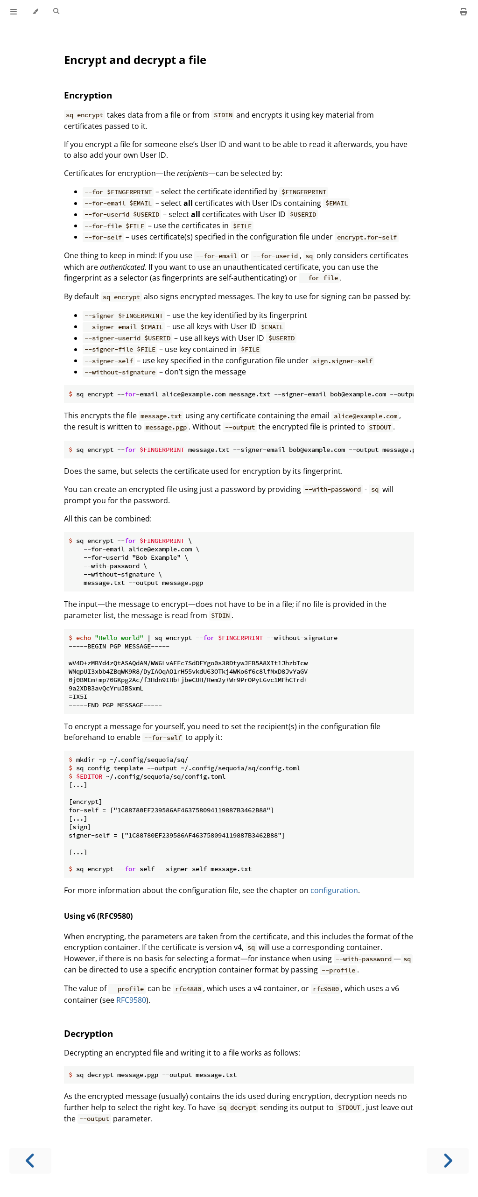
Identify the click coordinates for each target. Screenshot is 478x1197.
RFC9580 (131, 1000)
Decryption (88, 1033)
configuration (334, 890)
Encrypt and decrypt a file (135, 59)
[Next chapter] (448, 1161)
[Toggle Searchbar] (56, 11)
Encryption (88, 95)
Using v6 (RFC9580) (98, 916)
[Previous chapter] (30, 1161)
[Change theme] (35, 11)
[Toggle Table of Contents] (13, 11)
